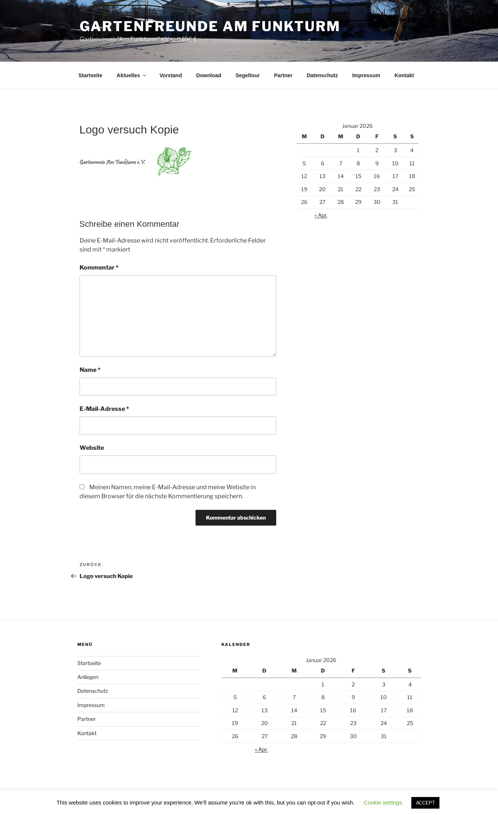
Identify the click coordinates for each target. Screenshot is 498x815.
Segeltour (248, 75)
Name (90, 369)
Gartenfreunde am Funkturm (210, 26)
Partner (283, 75)
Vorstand (170, 75)
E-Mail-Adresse (104, 408)
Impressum (366, 75)
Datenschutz (322, 75)
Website (92, 447)
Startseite (90, 75)
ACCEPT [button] (425, 803)
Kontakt (404, 75)
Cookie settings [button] (383, 802)
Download (208, 75)
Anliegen (87, 677)
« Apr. (320, 215)
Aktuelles (132, 75)
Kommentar (99, 267)
